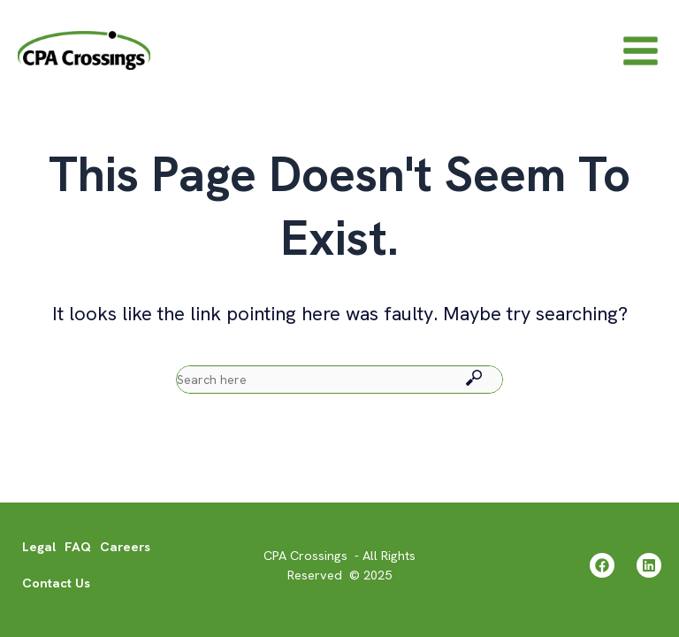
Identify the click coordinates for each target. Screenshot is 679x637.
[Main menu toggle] (640, 50)
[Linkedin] (649, 565)
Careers (125, 546)
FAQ (78, 546)
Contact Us (56, 582)
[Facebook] (602, 565)
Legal (39, 546)
